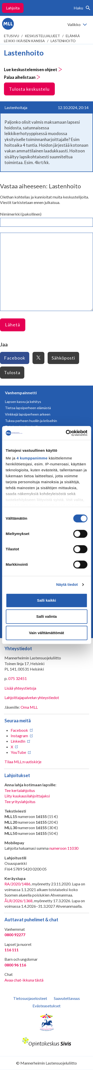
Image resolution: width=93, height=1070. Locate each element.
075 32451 (17, 678)
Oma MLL (29, 707)
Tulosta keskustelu (29, 89)
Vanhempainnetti (21, 392)
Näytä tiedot (67, 584)
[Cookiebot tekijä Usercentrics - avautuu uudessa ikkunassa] (66, 433)
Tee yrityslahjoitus (19, 801)
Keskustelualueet (42, 36)
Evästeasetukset (46, 1005)
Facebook (14, 358)
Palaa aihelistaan (22, 77)
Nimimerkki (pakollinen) (20, 214)
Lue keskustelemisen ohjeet (33, 69)
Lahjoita (13, 7)
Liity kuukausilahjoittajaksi (27, 795)
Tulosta (12, 372)
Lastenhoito (63, 41)
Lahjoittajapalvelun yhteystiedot (31, 697)
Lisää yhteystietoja (20, 688)
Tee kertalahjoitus (19, 790)
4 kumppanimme (32, 458)
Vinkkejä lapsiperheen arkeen (27, 414)
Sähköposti (63, 358)
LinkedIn (18, 741)
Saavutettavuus (67, 998)
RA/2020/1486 (17, 883)
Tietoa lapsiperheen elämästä (28, 408)
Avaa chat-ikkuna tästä (23, 980)
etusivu (11, 36)
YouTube (18, 752)
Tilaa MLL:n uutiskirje (22, 761)
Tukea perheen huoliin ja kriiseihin (31, 421)
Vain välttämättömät (46, 633)
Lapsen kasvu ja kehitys (23, 401)
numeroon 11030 (63, 848)
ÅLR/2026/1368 (18, 900)
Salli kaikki (46, 600)
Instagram (19, 735)
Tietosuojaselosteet (30, 998)
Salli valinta (46, 616)
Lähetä (12, 324)
